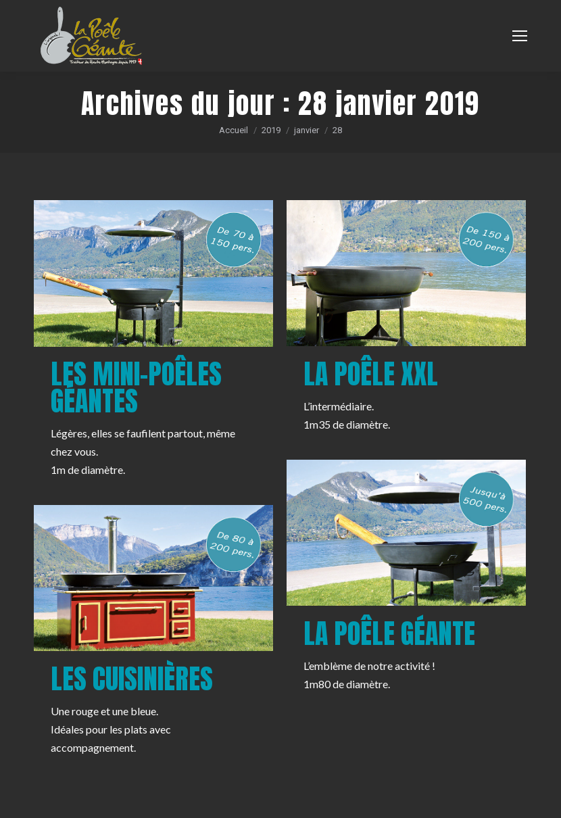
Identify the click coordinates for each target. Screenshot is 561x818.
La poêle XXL (370, 373)
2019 (271, 130)
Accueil (233, 130)
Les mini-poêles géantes (136, 387)
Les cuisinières (132, 678)
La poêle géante (389, 633)
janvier (306, 130)
